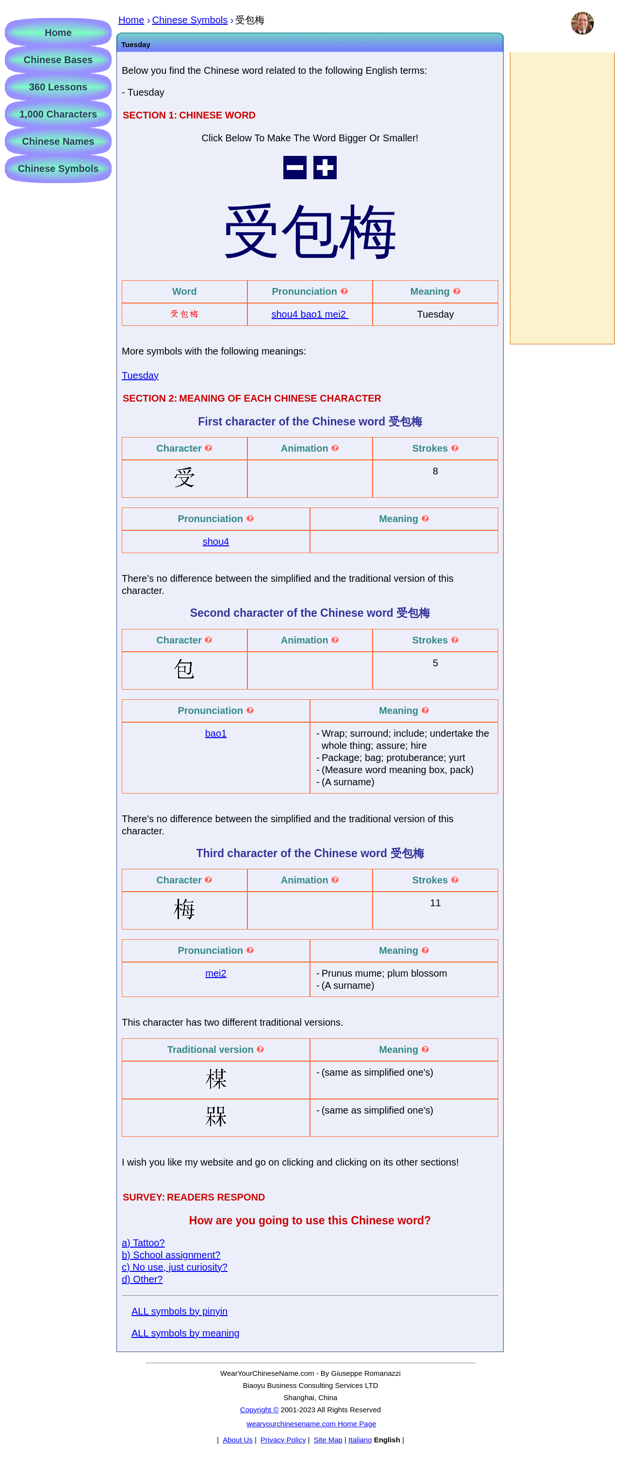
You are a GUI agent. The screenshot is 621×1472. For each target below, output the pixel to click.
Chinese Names (58, 141)
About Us (238, 1440)
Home (58, 32)
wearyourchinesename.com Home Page (311, 1424)
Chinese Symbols (58, 168)
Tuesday (140, 375)
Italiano (360, 1440)
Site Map (328, 1440)
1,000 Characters (58, 114)
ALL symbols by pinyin (179, 1311)
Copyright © (259, 1409)
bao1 (313, 314)
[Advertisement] (561, 198)
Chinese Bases (58, 59)
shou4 (285, 314)
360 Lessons (58, 87)
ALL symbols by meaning (185, 1333)
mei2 (337, 314)
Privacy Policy (283, 1440)
